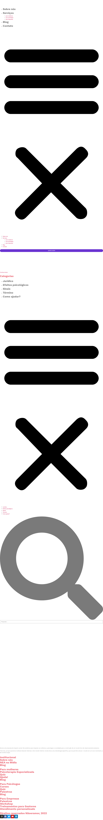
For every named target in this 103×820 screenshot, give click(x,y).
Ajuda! (4, 777)
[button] (51, 131)
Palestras (6, 791)
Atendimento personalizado (17, 809)
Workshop (6, 804)
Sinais (6, 289)
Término (8, 292)
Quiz (3, 774)
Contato (8, 26)
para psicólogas (9, 17)
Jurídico (8, 281)
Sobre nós (9, 9)
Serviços (8, 13)
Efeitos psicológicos (15, 285)
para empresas (9, 19)
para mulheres (9, 16)
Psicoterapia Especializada (17, 772)
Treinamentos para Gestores (18, 806)
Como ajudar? (12, 296)
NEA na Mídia (8, 762)
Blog (6, 22)
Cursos (4, 786)
